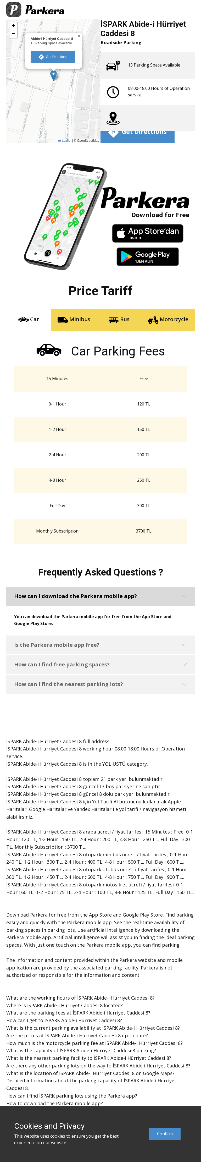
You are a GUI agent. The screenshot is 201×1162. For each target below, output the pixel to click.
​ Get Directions (53, 57)
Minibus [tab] (74, 320)
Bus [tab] (119, 320)
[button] (53, 75)
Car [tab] (28, 320)
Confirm (165, 1134)
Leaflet (64, 140)
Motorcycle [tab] (168, 320)
